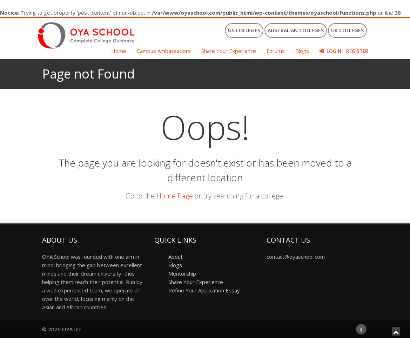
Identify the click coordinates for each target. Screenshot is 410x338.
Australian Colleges (296, 30)
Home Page (174, 196)
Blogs (302, 50)
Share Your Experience (228, 50)
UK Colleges (347, 30)
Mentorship (182, 273)
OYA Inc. (72, 329)
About (175, 256)
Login (334, 51)
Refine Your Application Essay (204, 290)
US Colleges (244, 30)
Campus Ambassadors (164, 50)
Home (118, 50)
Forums (276, 50)
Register (357, 51)
